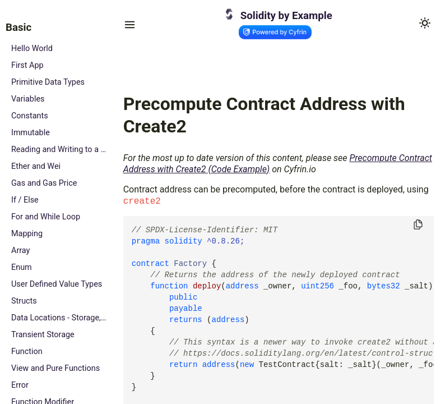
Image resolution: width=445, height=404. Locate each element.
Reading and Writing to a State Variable (58, 149)
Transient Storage (43, 334)
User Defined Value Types (56, 284)
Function (27, 351)
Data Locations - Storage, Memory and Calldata (58, 318)
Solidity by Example (286, 16)
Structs (24, 301)
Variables (28, 99)
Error (20, 385)
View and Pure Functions (55, 368)
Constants (29, 116)
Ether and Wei (36, 166)
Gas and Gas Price (44, 183)
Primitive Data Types (48, 82)
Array (20, 250)
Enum (21, 267)
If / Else (25, 200)
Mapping (27, 233)
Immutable (30, 132)
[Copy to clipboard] (418, 225)
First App (27, 65)
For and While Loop (45, 217)
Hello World (32, 48)
